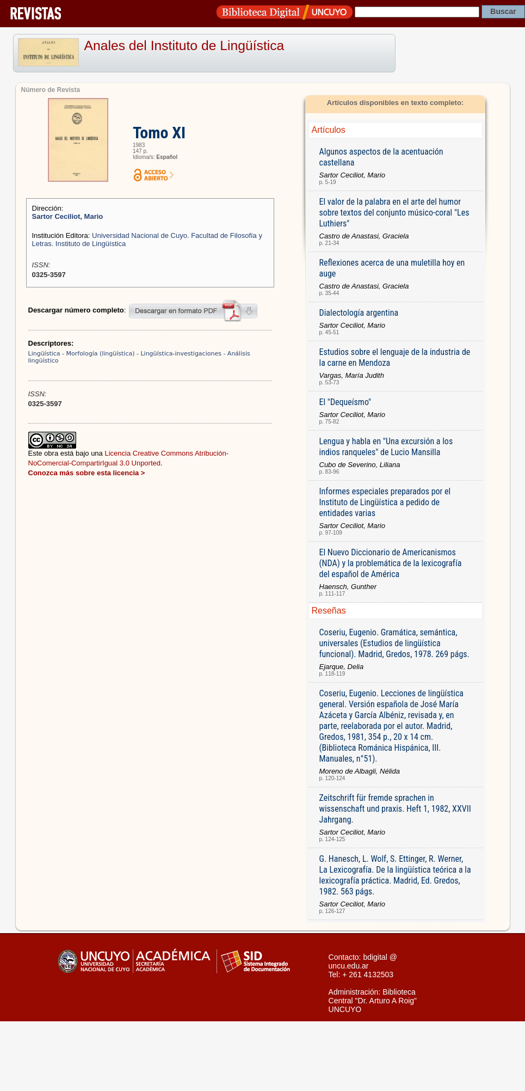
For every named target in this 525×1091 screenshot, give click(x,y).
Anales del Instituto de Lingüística (184, 45)
